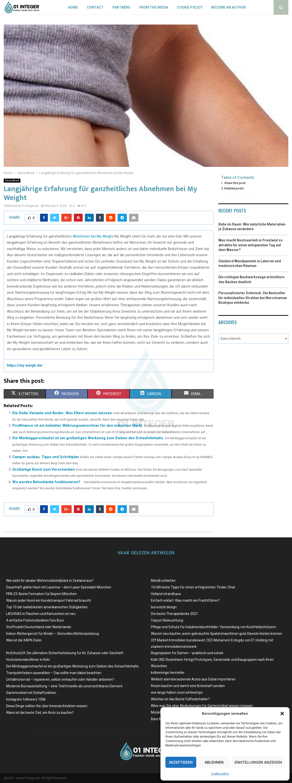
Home (73, 7)
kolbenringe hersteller (168, 673)
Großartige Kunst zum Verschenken (43, 469)
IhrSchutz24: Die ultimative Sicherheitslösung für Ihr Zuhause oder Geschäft (64, 653)
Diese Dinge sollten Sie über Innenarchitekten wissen (46, 706)
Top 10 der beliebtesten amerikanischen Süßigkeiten (47, 607)
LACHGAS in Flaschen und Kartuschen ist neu (41, 614)
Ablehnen (214, 762)
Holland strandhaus (166, 594)
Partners (121, 7)
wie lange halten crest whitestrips (177, 692)
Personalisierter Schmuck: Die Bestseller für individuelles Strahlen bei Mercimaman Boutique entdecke (252, 298)
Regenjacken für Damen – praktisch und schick (187, 653)
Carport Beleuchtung (167, 620)
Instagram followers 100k (26, 699)
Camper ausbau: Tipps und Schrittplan (45, 457)
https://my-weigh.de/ (25, 365)
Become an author (228, 7)
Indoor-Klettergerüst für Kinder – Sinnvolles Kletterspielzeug (52, 634)
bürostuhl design (164, 607)
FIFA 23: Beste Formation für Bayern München (41, 594)
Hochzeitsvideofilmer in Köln (28, 660)
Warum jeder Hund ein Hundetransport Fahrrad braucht (48, 600)
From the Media (153, 7)
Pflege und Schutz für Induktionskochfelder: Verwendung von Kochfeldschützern (213, 627)
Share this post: (235, 183)
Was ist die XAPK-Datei (23, 640)
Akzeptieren (181, 762)
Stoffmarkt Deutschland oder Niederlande (38, 627)
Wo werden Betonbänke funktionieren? (46, 482)
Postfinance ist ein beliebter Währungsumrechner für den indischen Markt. (77, 425)
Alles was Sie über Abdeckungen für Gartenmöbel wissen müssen (202, 706)
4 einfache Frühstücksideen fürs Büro (35, 620)
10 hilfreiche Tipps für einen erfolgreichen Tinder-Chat (193, 587)
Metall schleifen (163, 581)
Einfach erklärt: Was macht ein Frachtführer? (185, 600)
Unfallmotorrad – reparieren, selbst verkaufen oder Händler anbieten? (60, 679)
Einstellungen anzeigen (258, 762)
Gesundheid (12, 180)
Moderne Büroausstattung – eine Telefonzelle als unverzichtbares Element (64, 686)
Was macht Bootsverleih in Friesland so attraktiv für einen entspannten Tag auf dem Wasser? (250, 245)
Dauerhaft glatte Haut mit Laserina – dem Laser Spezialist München (58, 587)
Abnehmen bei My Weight (93, 236)
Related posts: (234, 188)
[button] (282, 713)
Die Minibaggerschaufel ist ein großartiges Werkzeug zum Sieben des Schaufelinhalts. (88, 438)
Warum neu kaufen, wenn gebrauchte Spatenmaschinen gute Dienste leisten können (216, 634)
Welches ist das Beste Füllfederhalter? (180, 699)
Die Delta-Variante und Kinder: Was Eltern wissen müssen (62, 413)
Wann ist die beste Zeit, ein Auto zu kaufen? (40, 713)
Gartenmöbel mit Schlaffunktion (31, 693)
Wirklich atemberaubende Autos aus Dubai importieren (193, 679)
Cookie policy (220, 773)
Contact (95, 7)
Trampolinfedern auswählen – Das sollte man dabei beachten (53, 673)
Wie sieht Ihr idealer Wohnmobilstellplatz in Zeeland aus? (49, 581)
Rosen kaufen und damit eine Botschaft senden (188, 686)
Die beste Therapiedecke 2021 (174, 614)
